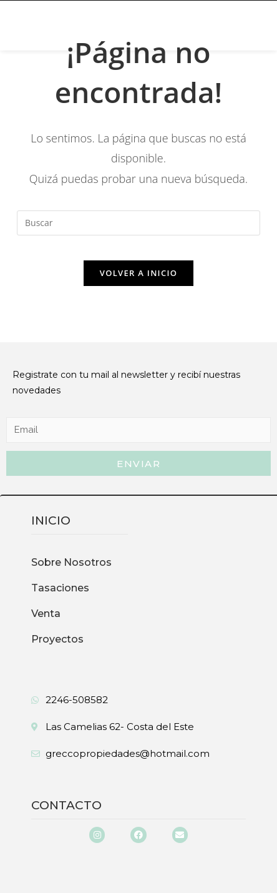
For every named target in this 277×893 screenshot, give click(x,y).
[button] (41, 19)
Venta (46, 613)
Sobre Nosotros (71, 562)
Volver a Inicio (138, 273)
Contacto (66, 805)
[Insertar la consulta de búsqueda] (138, 222)
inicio (50, 520)
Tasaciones (60, 588)
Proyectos (57, 639)
